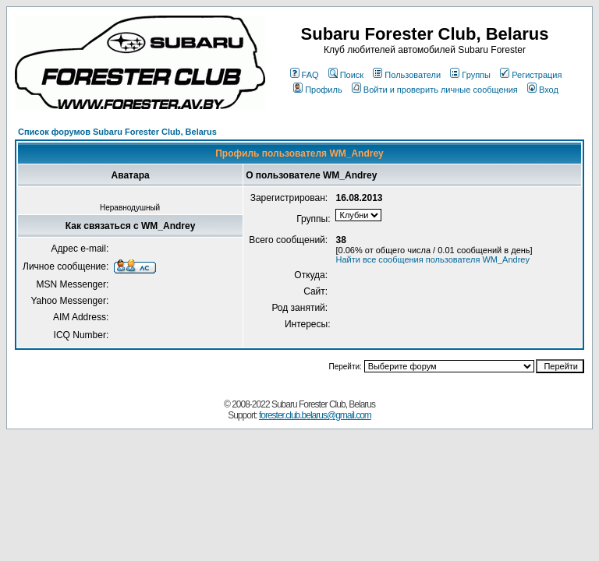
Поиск (345, 74)
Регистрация (531, 74)
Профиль (317, 89)
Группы (470, 74)
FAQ (304, 74)
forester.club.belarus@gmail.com (315, 415)
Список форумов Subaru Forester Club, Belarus (117, 131)
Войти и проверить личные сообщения (435, 89)
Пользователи (407, 74)
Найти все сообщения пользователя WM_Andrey (432, 259)
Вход (542, 89)
